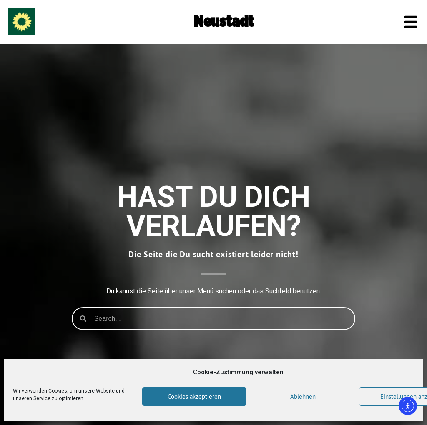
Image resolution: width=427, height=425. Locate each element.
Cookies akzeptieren (194, 396)
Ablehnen (303, 396)
